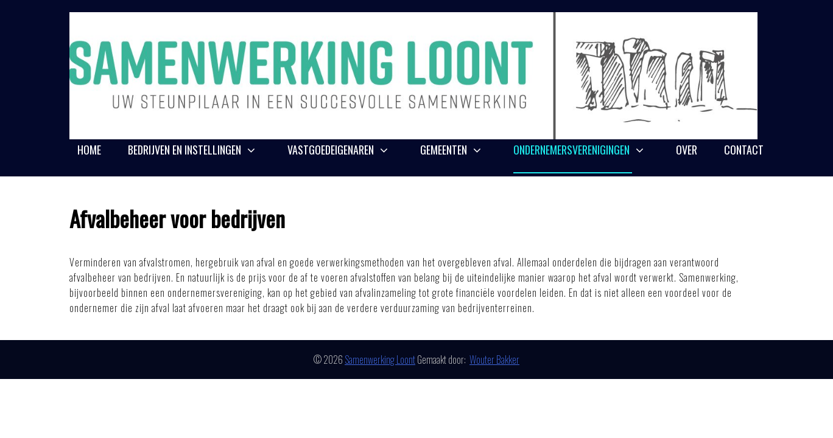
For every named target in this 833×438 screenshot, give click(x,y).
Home (89, 150)
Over (686, 150)
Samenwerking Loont (380, 359)
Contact (744, 150)
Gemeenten (443, 150)
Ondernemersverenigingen (571, 150)
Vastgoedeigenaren (330, 150)
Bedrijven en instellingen (184, 150)
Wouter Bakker (494, 359)
